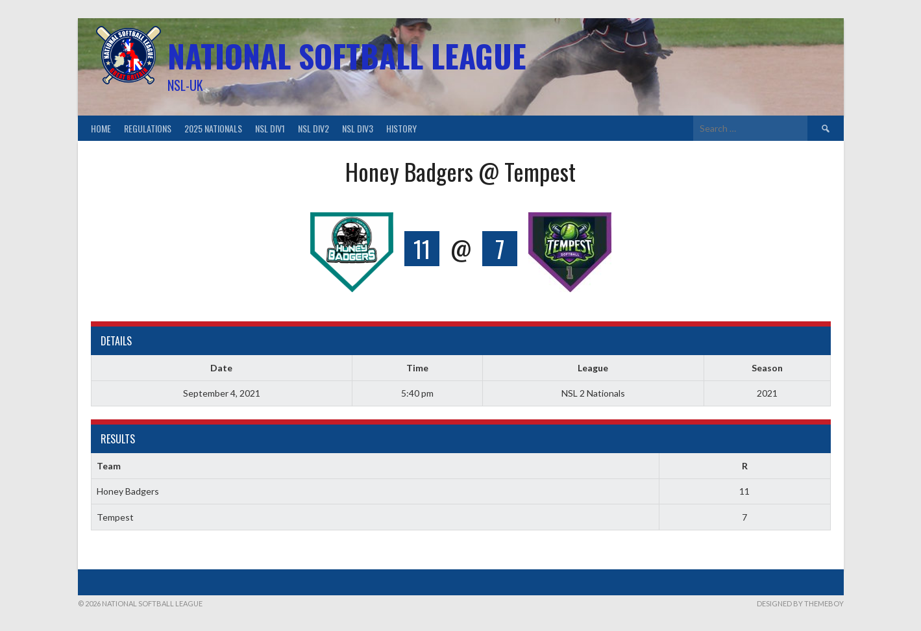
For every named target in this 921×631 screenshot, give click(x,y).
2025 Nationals (213, 128)
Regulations (147, 128)
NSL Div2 (313, 128)
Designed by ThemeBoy (800, 603)
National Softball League (346, 55)
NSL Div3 (357, 128)
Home (101, 128)
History (401, 128)
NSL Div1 (270, 128)
